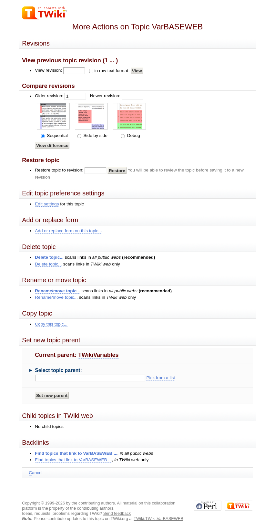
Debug (133, 135)
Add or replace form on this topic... (68, 230)
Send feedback (117, 513)
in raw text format (111, 70)
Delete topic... (49, 257)
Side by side (94, 135)
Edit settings (47, 204)
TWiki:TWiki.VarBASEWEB (158, 518)
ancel (35, 472)
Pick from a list (160, 377)
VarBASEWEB (177, 26)
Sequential (57, 135)
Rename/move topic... (57, 290)
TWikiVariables (98, 355)
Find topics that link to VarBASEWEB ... (76, 453)
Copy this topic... (51, 324)
